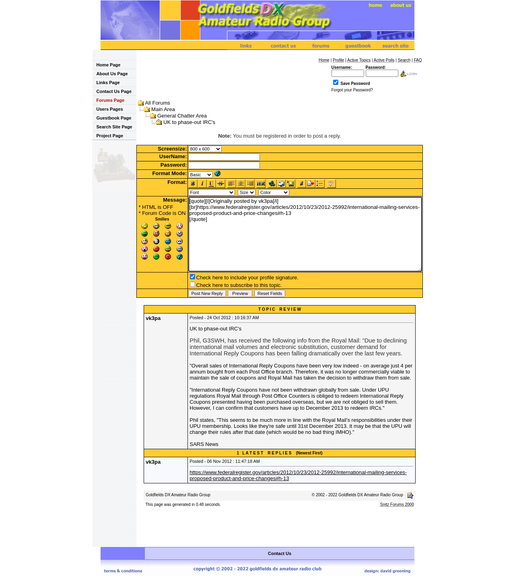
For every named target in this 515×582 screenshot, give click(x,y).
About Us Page (110, 73)
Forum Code (156, 213)
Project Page (107, 135)
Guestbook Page (111, 118)
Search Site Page (112, 126)
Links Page (105, 82)
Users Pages (107, 109)
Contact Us (279, 553)
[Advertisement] (279, 528)
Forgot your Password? (352, 90)
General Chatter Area (182, 116)
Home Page (106, 64)
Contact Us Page (111, 91)
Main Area (163, 109)
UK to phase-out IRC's (189, 122)
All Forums (157, 103)
